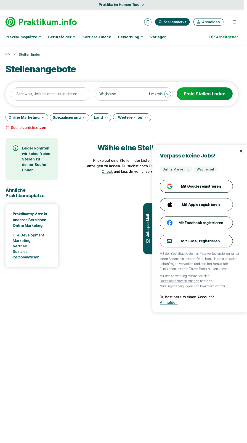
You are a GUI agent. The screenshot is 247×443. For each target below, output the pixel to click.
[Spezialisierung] (69, 117)
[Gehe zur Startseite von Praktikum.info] (41, 22)
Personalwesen (26, 257)
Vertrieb (20, 246)
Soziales (20, 251)
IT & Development (28, 235)
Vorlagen (158, 37)
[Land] (101, 117)
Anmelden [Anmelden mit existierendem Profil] (228, 302)
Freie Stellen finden (204, 94)
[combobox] (50, 94)
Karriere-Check (96, 37)
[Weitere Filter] (132, 117)
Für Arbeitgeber (223, 37)
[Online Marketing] (26, 117)
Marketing (21, 240)
